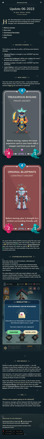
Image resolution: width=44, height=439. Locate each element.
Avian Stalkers (9, 67)
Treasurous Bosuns (12, 243)
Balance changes (9, 28)
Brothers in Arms (9, 63)
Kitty (17, 12)
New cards (7, 30)
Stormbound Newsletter (12, 33)
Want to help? (25, 423)
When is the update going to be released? (18, 399)
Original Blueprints (34, 244)
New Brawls (8, 35)
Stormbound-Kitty (22, 3)
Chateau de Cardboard (11, 58)
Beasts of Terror (9, 54)
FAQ (5, 37)
